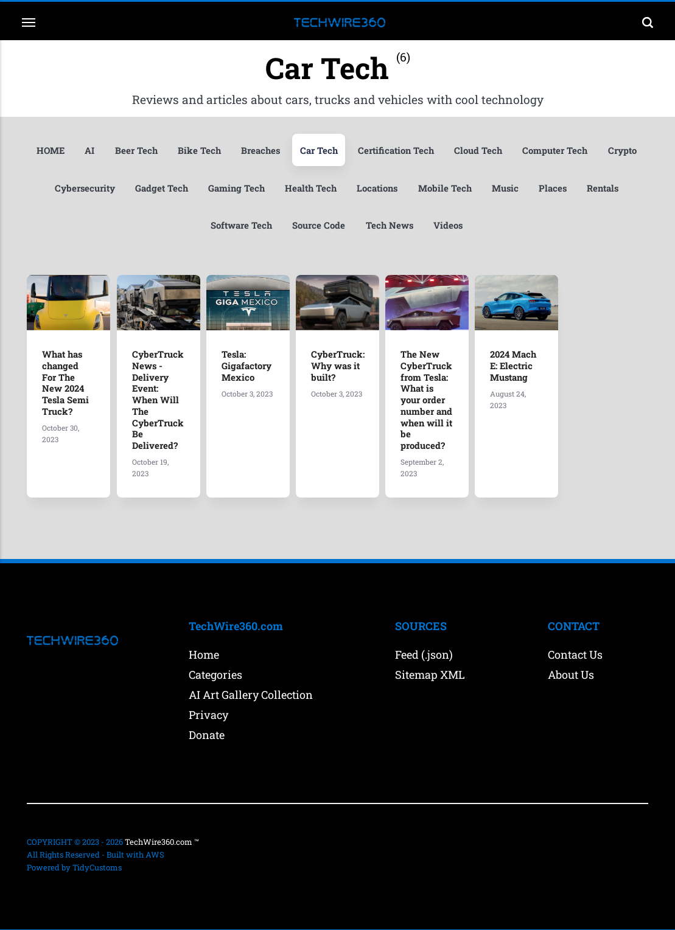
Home (204, 651)
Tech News (416, 226)
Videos (476, 226)
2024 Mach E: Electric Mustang (514, 366)
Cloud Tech (506, 150)
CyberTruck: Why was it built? (338, 366)
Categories (215, 671)
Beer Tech (156, 150)
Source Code (344, 226)
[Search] (642, 22)
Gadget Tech (209, 188)
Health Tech (361, 188)
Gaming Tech (286, 188)
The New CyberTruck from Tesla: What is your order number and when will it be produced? (427, 398)
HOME (69, 150)
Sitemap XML (430, 671)
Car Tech (343, 150)
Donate (207, 731)
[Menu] (34, 22)
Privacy (208, 711)
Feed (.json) (424, 651)
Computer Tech (584, 150)
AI (109, 150)
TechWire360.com (158, 838)
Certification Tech (423, 150)
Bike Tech (221, 150)
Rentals (197, 226)
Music (559, 188)
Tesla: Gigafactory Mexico (247, 366)
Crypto (65, 188)
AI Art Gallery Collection (251, 691)
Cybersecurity (131, 188)
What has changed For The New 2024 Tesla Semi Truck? (66, 382)
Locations (429, 188)
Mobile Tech (498, 188)
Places (607, 188)
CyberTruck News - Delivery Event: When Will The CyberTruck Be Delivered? (158, 398)
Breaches (283, 150)
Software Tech (266, 226)
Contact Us (575, 651)
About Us (571, 671)
